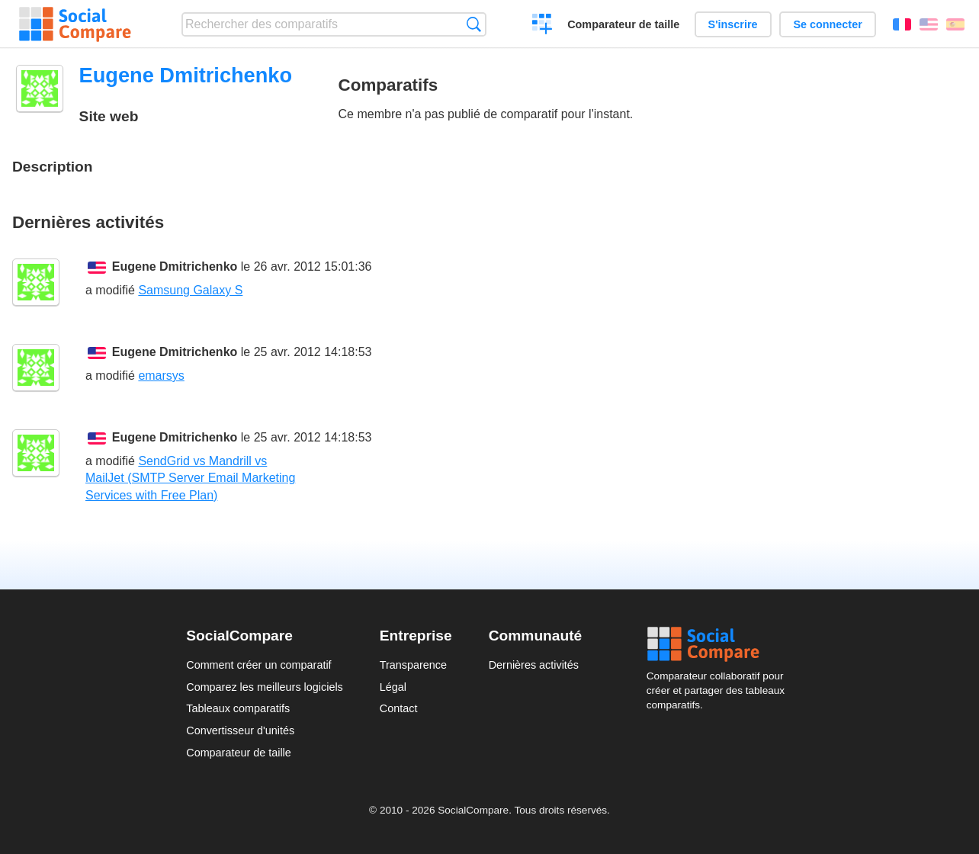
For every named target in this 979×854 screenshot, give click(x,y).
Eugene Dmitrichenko (174, 266)
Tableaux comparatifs (238, 708)
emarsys (161, 375)
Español (955, 24)
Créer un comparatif (542, 26)
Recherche (474, 24)
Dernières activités (534, 665)
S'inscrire (733, 24)
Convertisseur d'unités (240, 730)
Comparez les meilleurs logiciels (264, 687)
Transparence (413, 665)
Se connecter (827, 24)
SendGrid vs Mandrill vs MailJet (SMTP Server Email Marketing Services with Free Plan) (190, 478)
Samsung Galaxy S (190, 290)
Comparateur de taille (623, 24)
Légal (393, 687)
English (929, 24)
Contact (399, 708)
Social (720, 644)
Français (902, 24)
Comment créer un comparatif (258, 665)
